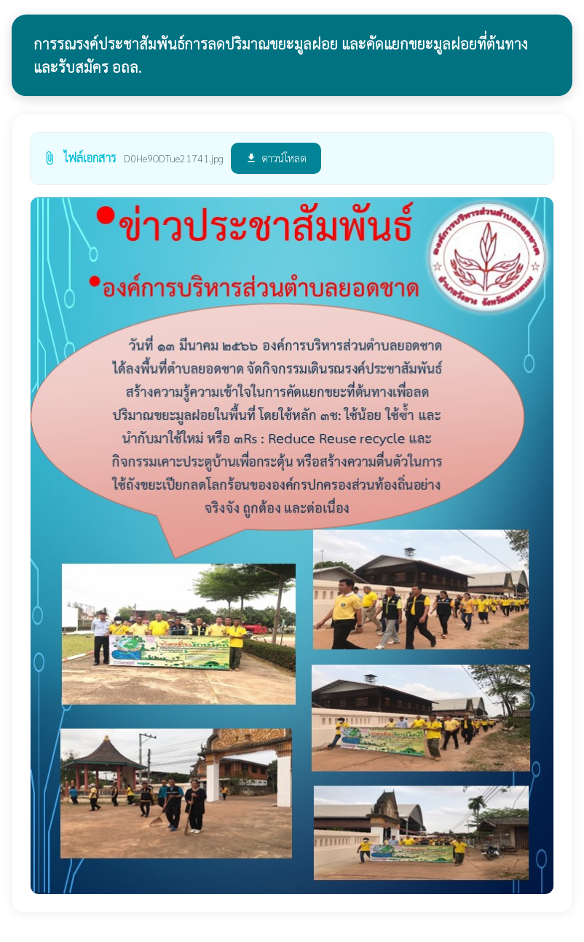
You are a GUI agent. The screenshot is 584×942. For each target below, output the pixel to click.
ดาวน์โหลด (276, 158)
